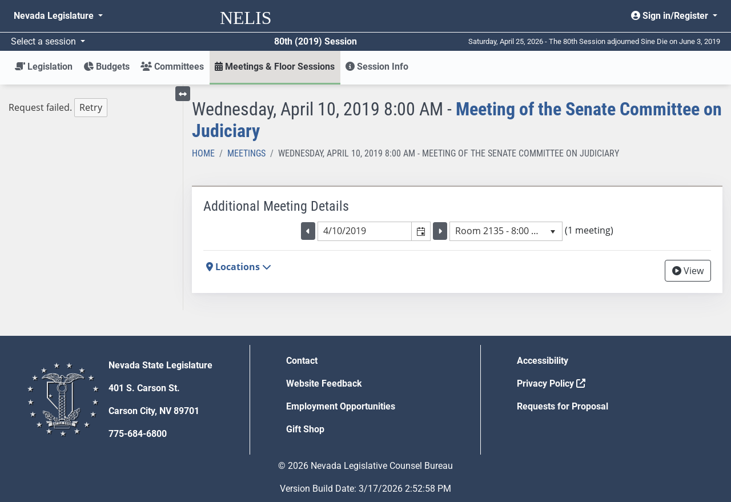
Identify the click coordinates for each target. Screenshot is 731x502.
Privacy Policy (551, 383)
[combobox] (365, 231)
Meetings (246, 153)
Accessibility (542, 360)
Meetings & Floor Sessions (275, 66)
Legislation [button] (44, 66)
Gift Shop (305, 429)
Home (203, 153)
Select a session (44, 41)
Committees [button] (172, 66)
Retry (90, 107)
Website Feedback (324, 383)
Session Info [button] (377, 66)
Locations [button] (238, 266)
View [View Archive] (688, 270)
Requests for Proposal (562, 406)
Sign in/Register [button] (670, 15)
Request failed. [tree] (58, 107)
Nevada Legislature (55, 15)
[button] (420, 231)
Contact (302, 360)
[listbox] (506, 231)
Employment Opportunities (340, 406)
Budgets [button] (106, 66)
